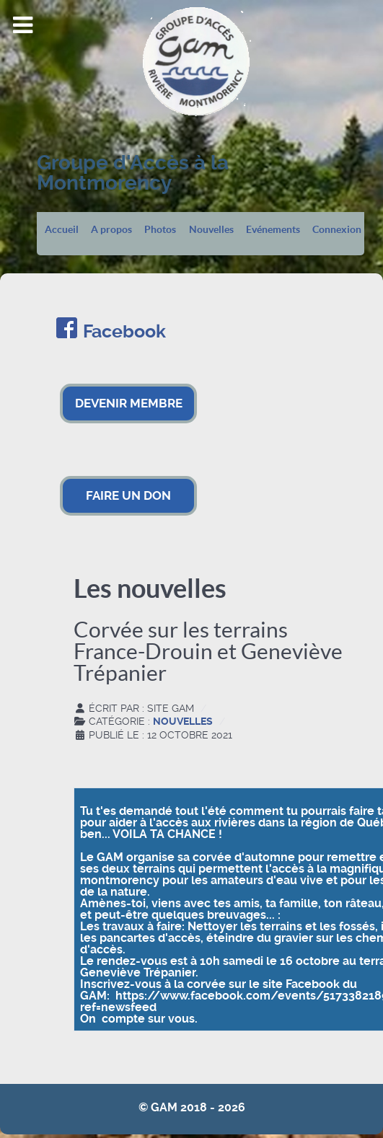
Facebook (124, 331)
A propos (111, 230)
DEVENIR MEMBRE (128, 403)
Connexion (336, 230)
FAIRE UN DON (128, 495)
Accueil (62, 230)
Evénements (273, 230)
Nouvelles (211, 230)
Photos (160, 230)
